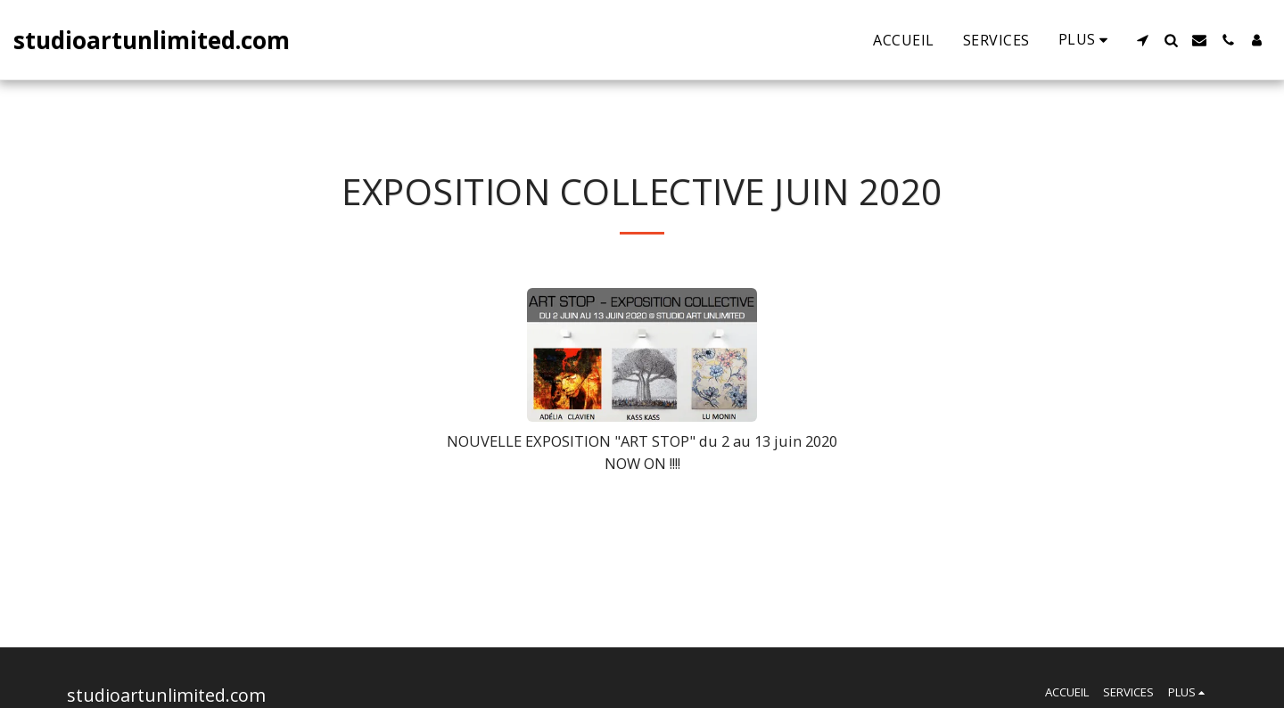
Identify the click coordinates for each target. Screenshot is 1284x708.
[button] (1142, 40)
